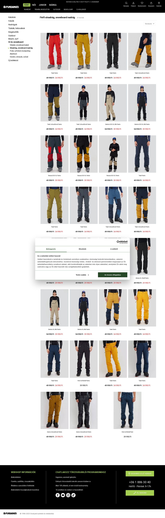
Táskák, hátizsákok (16, 28)
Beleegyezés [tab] (51, 249)
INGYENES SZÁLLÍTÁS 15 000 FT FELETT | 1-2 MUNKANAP (82, 2)
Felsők (11, 21)
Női (34, 5)
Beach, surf (68, 9)
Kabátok (12, 17)
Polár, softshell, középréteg (20, 51)
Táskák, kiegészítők (42, 9)
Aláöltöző (13, 54)
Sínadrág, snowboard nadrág (21, 48)
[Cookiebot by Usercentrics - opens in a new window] (118, 242)
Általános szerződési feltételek (22, 486)
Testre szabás (82, 275)
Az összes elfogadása (112, 275)
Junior (42, 5)
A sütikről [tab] (114, 249)
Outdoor (56, 9)
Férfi (26, 5)
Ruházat (27, 9)
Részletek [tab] (82, 249)
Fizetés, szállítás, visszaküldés (22, 481)
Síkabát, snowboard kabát (19, 45)
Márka (53, 5)
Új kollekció (81, 9)
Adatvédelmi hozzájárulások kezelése (25, 490)
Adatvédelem (16, 477)
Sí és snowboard (15, 42)
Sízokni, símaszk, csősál (19, 57)
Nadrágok (12, 24)
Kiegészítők (13, 32)
